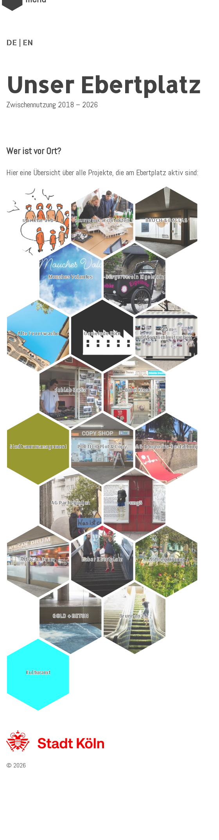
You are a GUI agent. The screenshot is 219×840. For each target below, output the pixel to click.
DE (11, 42)
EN (28, 42)
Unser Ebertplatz (103, 84)
